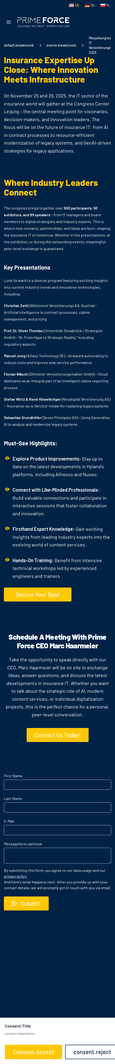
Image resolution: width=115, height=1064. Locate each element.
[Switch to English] (74, 5)
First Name (13, 775)
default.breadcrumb (19, 45)
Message (23, 843)
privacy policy (15, 876)
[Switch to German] (90, 5)
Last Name (13, 798)
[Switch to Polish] (105, 5)
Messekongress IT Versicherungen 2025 (101, 45)
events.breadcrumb (61, 45)
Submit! (26, 903)
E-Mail (9, 821)
